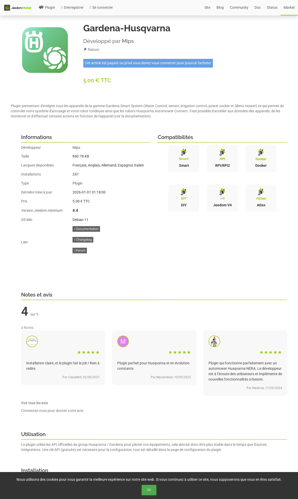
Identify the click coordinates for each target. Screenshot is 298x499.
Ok (149, 490)
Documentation (86, 229)
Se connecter (101, 7)
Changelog (83, 240)
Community (239, 7)
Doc (258, 7)
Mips (128, 41)
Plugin (47, 7)
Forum (79, 250)
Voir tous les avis (34, 403)
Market (289, 7)
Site (207, 7)
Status (272, 7)
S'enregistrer (72, 7)
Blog (220, 7)
